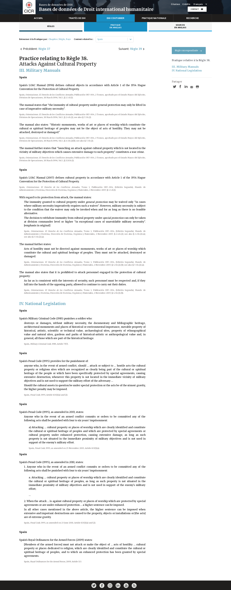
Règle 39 (136, 49)
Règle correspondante (189, 50)
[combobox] (97, 39)
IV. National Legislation (187, 70)
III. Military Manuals (185, 66)
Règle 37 (44, 49)
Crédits (186, 4)
